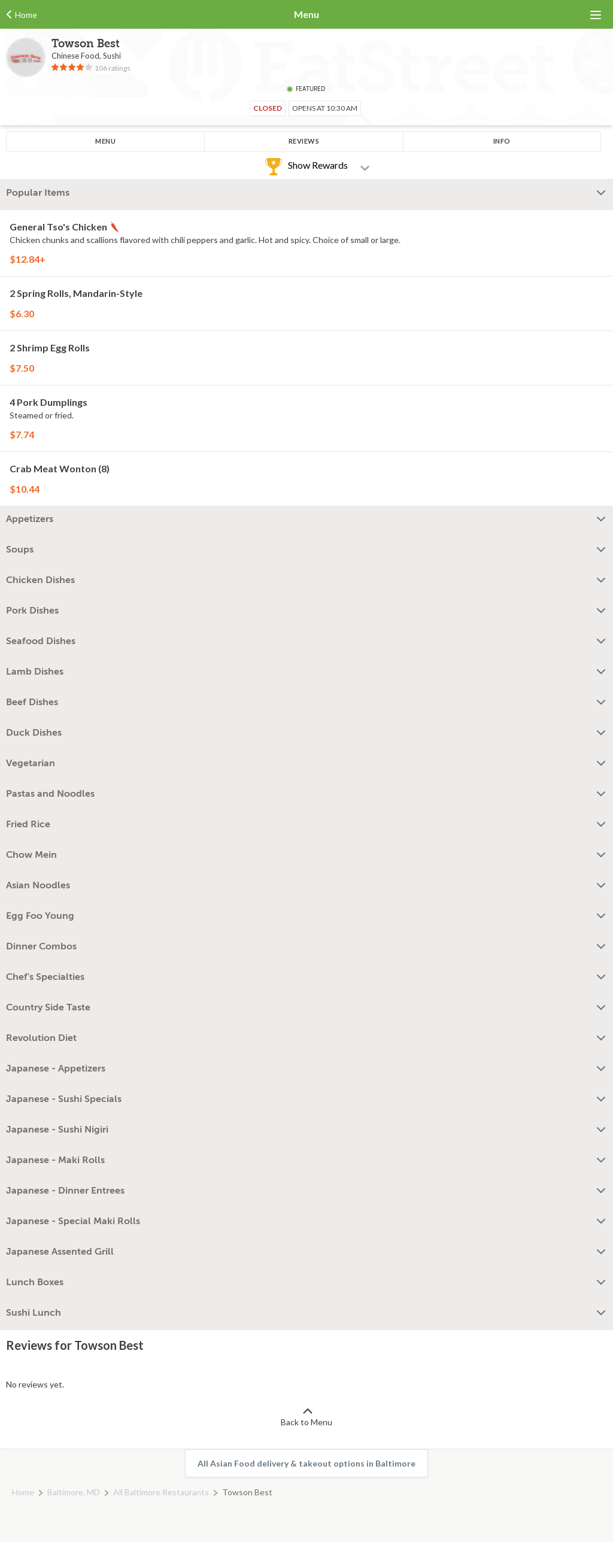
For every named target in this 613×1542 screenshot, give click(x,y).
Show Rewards (318, 165)
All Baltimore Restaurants (161, 1492)
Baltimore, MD (73, 1492)
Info (502, 141)
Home (23, 1492)
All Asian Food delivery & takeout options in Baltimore (306, 1463)
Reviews (304, 141)
